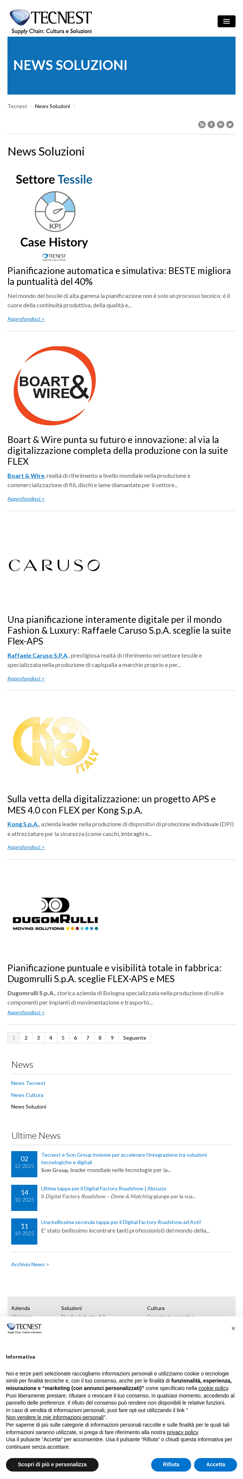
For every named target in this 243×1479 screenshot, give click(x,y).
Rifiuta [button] (171, 1464)
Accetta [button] (215, 1464)
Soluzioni (71, 1308)
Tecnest (17, 106)
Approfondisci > (26, 319)
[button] (233, 1328)
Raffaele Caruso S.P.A (37, 655)
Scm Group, (55, 1170)
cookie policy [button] (213, 1388)
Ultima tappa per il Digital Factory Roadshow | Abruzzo (103, 1188)
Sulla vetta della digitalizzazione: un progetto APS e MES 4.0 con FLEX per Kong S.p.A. (111, 804)
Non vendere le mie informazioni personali (54, 1417)
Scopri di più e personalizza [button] (52, 1464)
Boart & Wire (25, 475)
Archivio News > (30, 1264)
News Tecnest (28, 1083)
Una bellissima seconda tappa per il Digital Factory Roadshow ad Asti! (121, 1222)
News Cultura (27, 1095)
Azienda (20, 1308)
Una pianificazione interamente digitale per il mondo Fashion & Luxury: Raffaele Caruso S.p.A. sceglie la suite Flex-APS (119, 630)
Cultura (156, 1308)
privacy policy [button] (182, 1432)
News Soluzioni (28, 1106)
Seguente (134, 1037)
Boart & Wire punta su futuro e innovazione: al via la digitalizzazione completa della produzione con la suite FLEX (117, 450)
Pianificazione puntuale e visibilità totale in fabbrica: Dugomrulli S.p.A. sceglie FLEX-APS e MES (114, 973)
